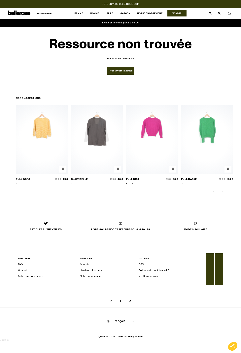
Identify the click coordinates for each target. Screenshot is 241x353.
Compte (84, 264)
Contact (22, 270)
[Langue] (124, 321)
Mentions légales (148, 276)
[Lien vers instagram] (111, 301)
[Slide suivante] (222, 191)
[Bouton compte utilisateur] (210, 13)
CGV (141, 264)
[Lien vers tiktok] (130, 301)
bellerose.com (129, 4)
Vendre (177, 13)
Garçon (125, 13)
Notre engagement (150, 13)
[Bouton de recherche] (220, 13)
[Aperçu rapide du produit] (62, 169)
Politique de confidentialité (154, 270)
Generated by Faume (130, 336)
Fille (110, 13)
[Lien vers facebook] (120, 301)
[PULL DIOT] (152, 145)
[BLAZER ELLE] (97, 145)
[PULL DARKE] (207, 145)
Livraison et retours (91, 270)
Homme (94, 13)
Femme (78, 13)
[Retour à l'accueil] (30, 13)
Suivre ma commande (30, 276)
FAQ (20, 264)
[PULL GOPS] (42, 145)
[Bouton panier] (229, 13)
